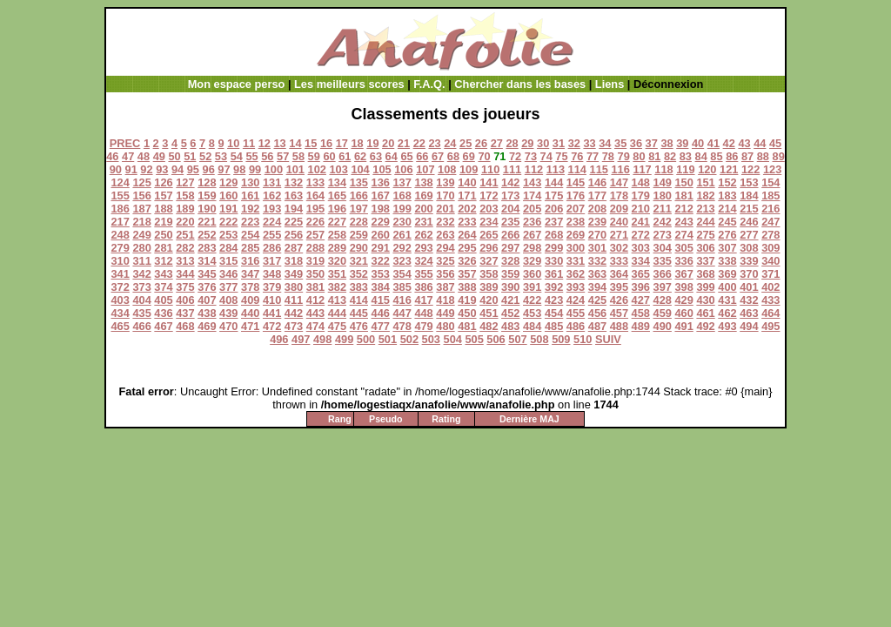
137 (401, 182)
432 (749, 300)
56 (267, 156)
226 (315, 221)
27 (497, 143)
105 (381, 169)
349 (294, 273)
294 (445, 247)
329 (532, 260)
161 (250, 195)
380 (294, 286)
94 (177, 169)
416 (401, 300)
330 (554, 260)
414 (359, 300)
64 (391, 156)
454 (554, 313)
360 (532, 273)
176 (575, 195)
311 (141, 260)
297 (510, 247)
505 (474, 339)
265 (488, 234)
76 (577, 156)
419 (467, 300)
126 (163, 182)
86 (732, 156)
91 (131, 169)
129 (228, 182)
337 (705, 260)
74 (546, 156)
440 (250, 313)
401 (749, 286)
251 (185, 234)
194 (294, 208)
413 (337, 300)
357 (467, 273)
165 (337, 195)
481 (467, 326)
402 (770, 286)
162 (272, 195)
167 (381, 195)
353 (381, 273)
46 (112, 156)
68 (453, 156)
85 (716, 156)
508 (539, 339)
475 (337, 326)
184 (749, 195)
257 (315, 234)
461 (705, 313)
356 (445, 273)
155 (120, 195)
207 (575, 208)
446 (381, 313)
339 (749, 260)
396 (641, 286)
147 (619, 182)
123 (772, 169)
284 (228, 247)
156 (141, 195)
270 (597, 234)
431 (727, 300)
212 (683, 208)
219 (163, 221)
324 (423, 260)
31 (559, 143)
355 (423, 273)
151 (705, 182)
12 (264, 143)
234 (488, 221)
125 (141, 182)
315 (228, 260)
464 (770, 313)
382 (337, 286)
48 (143, 156)
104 (360, 169)
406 (185, 300)
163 (294, 195)
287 (294, 247)
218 (141, 221)
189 (185, 208)
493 (727, 326)
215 (749, 208)
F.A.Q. (429, 84)
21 (404, 143)
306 (705, 247)
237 (554, 221)
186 (120, 208)
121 (729, 169)
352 (359, 273)
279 (120, 247)
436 (163, 313)
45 (775, 143)
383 (359, 286)
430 (705, 300)
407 (207, 300)
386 (423, 286)
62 (360, 156)
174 (532, 195)
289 (337, 247)
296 (488, 247)
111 (512, 169)
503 (431, 339)
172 (488, 195)
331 (575, 260)
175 (554, 195)
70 (484, 156)
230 (401, 221)
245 (727, 221)
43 (744, 143)
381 (315, 286)
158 (185, 195)
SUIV (608, 339)
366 (662, 273)
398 (683, 286)
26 (481, 143)
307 (727, 247)
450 (467, 313)
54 (237, 156)
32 (574, 143)
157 (163, 195)
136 (381, 182)
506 (495, 339)
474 (315, 326)
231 (423, 221)
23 (434, 143)
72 (515, 156)
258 (337, 234)
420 (488, 300)
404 (141, 300)
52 (205, 156)
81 (654, 156)
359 (510, 273)
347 (250, 273)
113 (555, 169)
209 (619, 208)
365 (641, 273)
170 (445, 195)
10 (233, 143)
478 (401, 326)
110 (490, 169)
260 (381, 234)
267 (532, 234)
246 (749, 221)
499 (344, 339)
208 (597, 208)
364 (619, 273)
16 (326, 143)
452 (510, 313)
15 (311, 143)
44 (760, 143)
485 (554, 326)
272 (641, 234)
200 (423, 208)
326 (467, 260)
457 (619, 313)
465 (120, 326)
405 (163, 300)
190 (207, 208)
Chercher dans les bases (520, 84)
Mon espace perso (236, 84)
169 (423, 195)
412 (315, 300)
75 (561, 156)
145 (575, 182)
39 (682, 143)
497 (300, 339)
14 (295, 143)
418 (445, 300)
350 (315, 273)
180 (662, 195)
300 (575, 247)
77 (592, 156)
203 (488, 208)
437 (185, 313)
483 (510, 326)
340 (770, 260)
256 (294, 234)
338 (727, 260)
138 (423, 182)
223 (250, 221)
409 (250, 300)
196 (337, 208)
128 (207, 182)
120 (707, 169)
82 (670, 156)
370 (749, 273)
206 (554, 208)
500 (366, 339)
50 (174, 156)
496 (279, 339)
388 (467, 286)
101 (295, 169)
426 (619, 300)
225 (294, 221)
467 (163, 326)
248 (120, 234)
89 (779, 156)
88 (763, 156)
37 (652, 143)
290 (359, 247)
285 (250, 247)
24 (450, 143)
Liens (609, 84)
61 (344, 156)
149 (662, 182)
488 (619, 326)
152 (727, 182)
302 (619, 247)
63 (376, 156)
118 (663, 169)
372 (120, 286)
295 (467, 247)
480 (445, 326)
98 (239, 169)
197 (359, 208)
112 (534, 169)
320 (337, 260)
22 (419, 143)
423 (554, 300)
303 (641, 247)
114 (577, 169)
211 (662, 208)
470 (228, 326)
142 (510, 182)
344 (185, 273)
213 (705, 208)
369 (727, 273)
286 (272, 247)
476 (359, 326)
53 (221, 156)
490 (662, 326)
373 (141, 286)
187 (141, 208)
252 (207, 234)
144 (554, 182)
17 (342, 143)
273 (662, 234)
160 (228, 195)
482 (488, 326)
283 (207, 247)
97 (224, 169)
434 (120, 313)
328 (510, 260)
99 (255, 169)
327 (488, 260)
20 (388, 143)
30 (543, 143)
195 (315, 208)
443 (315, 313)
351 (337, 273)
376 (207, 286)
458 (641, 313)
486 (575, 326)
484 (532, 326)
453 (532, 313)
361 (554, 273)
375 (185, 286)
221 (207, 221)
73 (531, 156)
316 (250, 260)
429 (683, 300)
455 (575, 313)
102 (317, 169)
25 (465, 143)
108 (447, 169)
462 (727, 313)
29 (527, 143)
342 (141, 273)
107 (425, 169)
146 (597, 182)
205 (532, 208)
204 (510, 208)
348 (272, 273)
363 (597, 273)
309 (770, 247)
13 (279, 143)
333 (619, 260)
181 (683, 195)
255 (272, 234)
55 (251, 156)
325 (445, 260)
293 (423, 247)
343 (163, 273)
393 (575, 286)
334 (641, 260)
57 (283, 156)
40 (698, 143)
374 (163, 286)
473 (294, 326)
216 (770, 208)
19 (372, 143)
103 (338, 169)
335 (662, 260)
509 (561, 339)
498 (322, 339)
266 (510, 234)
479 (423, 326)
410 (272, 300)
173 (510, 195)
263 (445, 234)
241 (641, 221)
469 (207, 326)
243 (683, 221)
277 (749, 234)
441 (272, 313)
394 (597, 286)
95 (193, 169)
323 (401, 260)
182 (705, 195)
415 (381, 300)
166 (359, 195)
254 (250, 234)
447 (401, 313)
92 (146, 169)
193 (272, 208)
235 (510, 221)
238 (575, 221)
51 (190, 156)
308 (749, 247)
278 (770, 234)
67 (438, 156)
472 (272, 326)
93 (162, 169)
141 (488, 182)
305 (683, 247)
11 (249, 143)
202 (467, 208)
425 (597, 300)
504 (453, 339)
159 (207, 195)
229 (381, 221)
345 (207, 273)
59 (314, 156)
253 (228, 234)
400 (727, 286)
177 (597, 195)
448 (423, 313)
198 (381, 208)
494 (749, 326)
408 (228, 300)
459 (662, 313)
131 (272, 182)
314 (207, 260)
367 (683, 273)
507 (517, 339)
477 (381, 326)
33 (589, 143)
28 (512, 143)
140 (467, 182)
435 (141, 313)
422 (532, 300)
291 (381, 247)
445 (359, 313)
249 (141, 234)
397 (662, 286)
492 (705, 326)
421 (510, 300)
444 (337, 313)
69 (469, 156)
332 (597, 260)
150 (683, 182)
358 (488, 273)
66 (422, 156)
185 (770, 195)
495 (770, 326)
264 (467, 234)
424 (575, 300)
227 (337, 221)
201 (445, 208)
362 (575, 273)
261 (401, 234)
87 (747, 156)
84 (701, 156)
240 (619, 221)
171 (467, 195)
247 (770, 221)
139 (445, 182)
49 (159, 156)
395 (619, 286)
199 (401, 208)
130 (250, 182)
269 (575, 234)
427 (641, 300)
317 (272, 260)
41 (713, 143)
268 (554, 234)
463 (749, 313)
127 (185, 182)
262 (423, 234)
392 (554, 286)
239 (597, 221)
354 (401, 273)
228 (359, 221)
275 (705, 234)
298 (532, 247)
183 (727, 195)
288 (315, 247)
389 (488, 286)
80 (639, 156)
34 (605, 143)
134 (337, 182)
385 (401, 286)
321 (359, 260)
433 (770, 300)
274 (683, 234)
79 (624, 156)
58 (298, 156)
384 (381, 286)
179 (641, 195)
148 (641, 182)
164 (315, 195)
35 (620, 143)
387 (445, 286)
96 (209, 169)
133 (315, 182)
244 (705, 221)
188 (163, 208)
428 (662, 300)
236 (532, 221)
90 (116, 169)
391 (532, 286)
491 (683, 326)
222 (228, 221)
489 (641, 326)
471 (250, 326)
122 (750, 169)
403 (120, 300)
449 (445, 313)
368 (705, 273)
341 (120, 273)
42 (729, 143)
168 (401, 195)
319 (315, 260)
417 (423, 300)
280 (141, 247)
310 (120, 260)
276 (727, 234)
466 (141, 326)
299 (554, 247)
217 (120, 221)
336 (683, 260)
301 (597, 247)
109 (468, 169)
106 (403, 169)
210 (641, 208)
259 (359, 234)
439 (228, 313)
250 (163, 234)
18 (357, 143)
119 (685, 169)
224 (272, 221)
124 (120, 182)
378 (250, 286)
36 (636, 143)
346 (228, 273)
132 (294, 182)
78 (608, 156)
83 (686, 156)
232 (445, 221)
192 (250, 208)
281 (163, 247)
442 (294, 313)
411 (294, 300)
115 (599, 169)
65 (406, 156)
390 (510, 286)
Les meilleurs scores (349, 84)
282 (185, 247)
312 (163, 260)
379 (272, 286)
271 (619, 234)
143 (532, 182)
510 (582, 339)
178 (619, 195)
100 (274, 169)
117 (642, 169)
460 (683, 313)
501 (388, 339)
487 (597, 326)
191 (228, 208)
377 (228, 286)
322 (381, 260)
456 (597, 313)
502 (409, 339)
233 (467, 221)
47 (128, 156)
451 (488, 313)
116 (620, 169)
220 (185, 221)
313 (185, 260)
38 (666, 143)
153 (749, 182)
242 (662, 221)
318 (294, 260)
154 (770, 182)
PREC (125, 143)
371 (770, 273)
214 (727, 208)
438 (207, 313)
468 (185, 326)
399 (705, 286)
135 (359, 182)
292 (401, 247)
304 (662, 247)
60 (329, 156)
